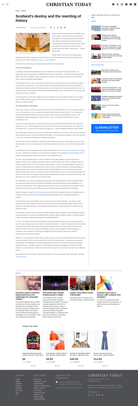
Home (17, 11)
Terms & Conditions (41, 386)
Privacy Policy (40, 388)
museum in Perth (43, 60)
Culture (19, 390)
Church (19, 388)
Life (17, 392)
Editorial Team (40, 381)
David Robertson (21, 27)
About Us (37, 379)
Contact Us (38, 394)
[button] (3, 4)
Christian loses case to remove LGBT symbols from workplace (109, 295)
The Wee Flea (21, 256)
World (18, 386)
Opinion (23, 11)
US (17, 394)
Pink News (42, 192)
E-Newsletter (39, 392)
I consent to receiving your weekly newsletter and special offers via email (70, 383)
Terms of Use (60, 390)
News (18, 381)
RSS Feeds (38, 390)
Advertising (38, 383)
